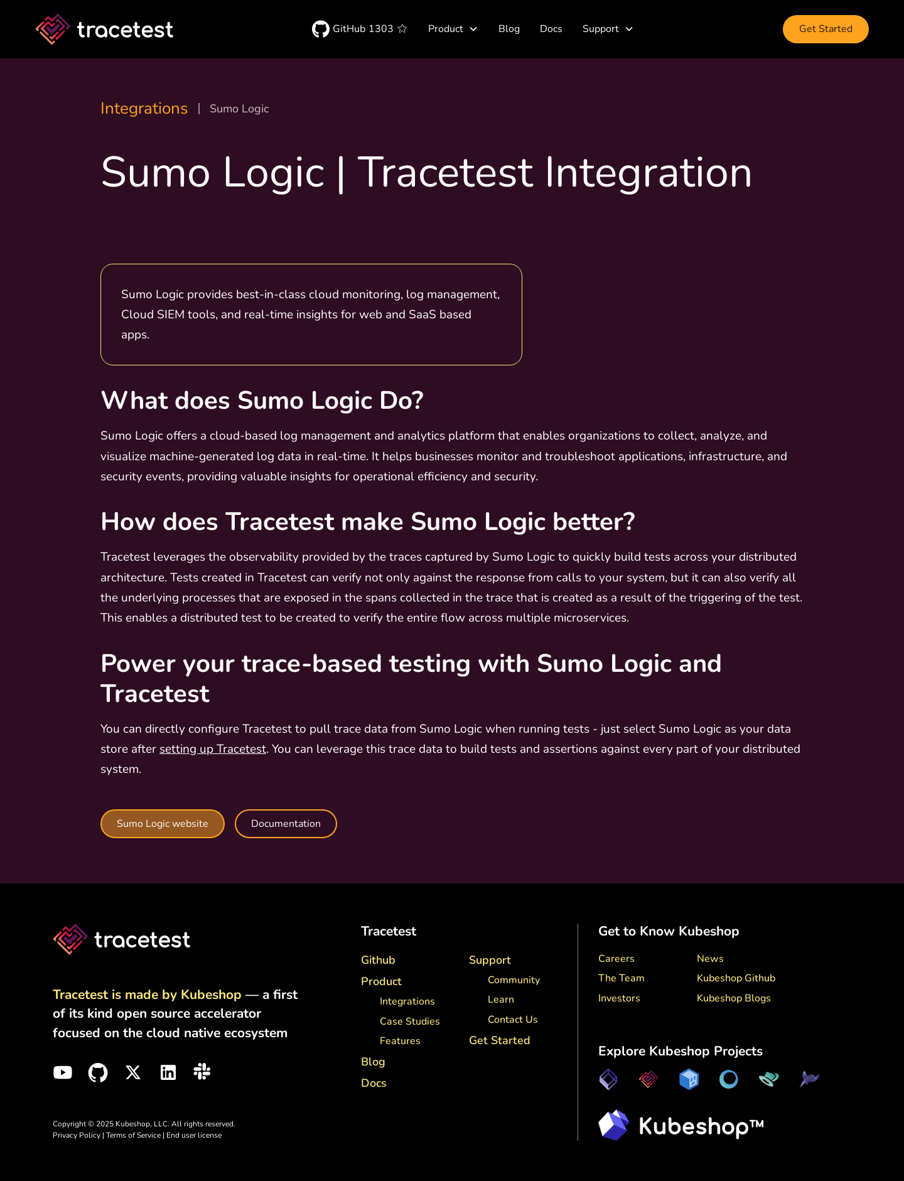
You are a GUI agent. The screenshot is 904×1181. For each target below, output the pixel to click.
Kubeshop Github (736, 978)
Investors (619, 998)
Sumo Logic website (162, 824)
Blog (509, 29)
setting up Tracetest (212, 749)
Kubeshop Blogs (734, 998)
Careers (616, 959)
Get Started (826, 29)
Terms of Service (134, 1135)
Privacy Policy (76, 1135)
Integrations (144, 108)
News (710, 959)
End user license (194, 1135)
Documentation (286, 824)
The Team (621, 978)
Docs (551, 29)
